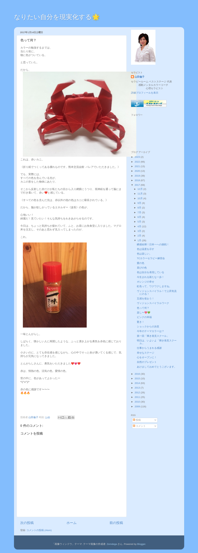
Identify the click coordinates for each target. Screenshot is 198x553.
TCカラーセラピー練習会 (151, 258)
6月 (140, 217)
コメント (139, 426)
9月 (140, 203)
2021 (138, 166)
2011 (138, 397)
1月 (140, 240)
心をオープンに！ (147, 357)
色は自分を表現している (150, 272)
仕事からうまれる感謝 (149, 348)
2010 (138, 401)
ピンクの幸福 (144, 317)
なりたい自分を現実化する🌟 (57, 17)
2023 (138, 157)
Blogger (141, 544)
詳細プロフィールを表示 (144, 92)
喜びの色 (142, 267)
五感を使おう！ (145, 298)
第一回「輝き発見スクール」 (153, 336)
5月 (140, 221)
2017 (138, 185)
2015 (138, 378)
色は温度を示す (145, 249)
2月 (140, 235)
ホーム (71, 523)
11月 (140, 193)
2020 (138, 171)
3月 (140, 231)
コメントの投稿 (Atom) (39, 530)
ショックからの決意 (148, 326)
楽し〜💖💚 (143, 312)
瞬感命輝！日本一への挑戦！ (153, 244)
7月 (140, 212)
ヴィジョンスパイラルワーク (153, 303)
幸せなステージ (145, 352)
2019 (138, 175)
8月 (140, 207)
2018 (138, 180)
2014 (138, 383)
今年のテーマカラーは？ (150, 331)
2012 (138, 392)
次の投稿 (27, 523)
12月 (140, 189)
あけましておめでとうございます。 (157, 366)
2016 (138, 374)
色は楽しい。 (144, 253)
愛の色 (140, 263)
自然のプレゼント (147, 362)
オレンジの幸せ (145, 281)
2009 (138, 406)
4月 (140, 226)
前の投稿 (116, 523)
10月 (140, 198)
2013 (138, 387)
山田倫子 (139, 77)
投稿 (137, 420)
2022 (138, 161)
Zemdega (112, 544)
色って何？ (143, 308)
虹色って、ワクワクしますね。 (154, 286)
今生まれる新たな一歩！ (150, 277)
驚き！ (140, 322)
